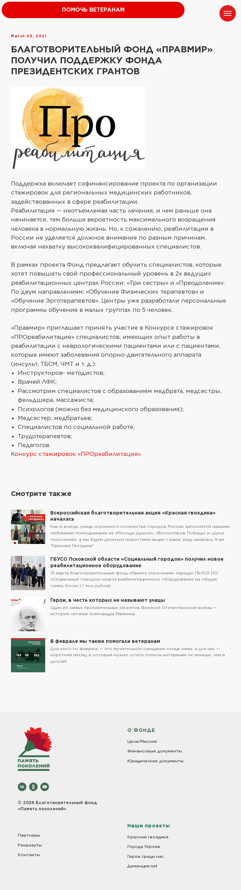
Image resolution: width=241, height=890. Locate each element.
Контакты (29, 854)
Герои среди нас (145, 856)
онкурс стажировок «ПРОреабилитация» (78, 453)
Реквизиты (30, 845)
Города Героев (143, 846)
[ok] (33, 787)
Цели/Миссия (142, 741)
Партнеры (29, 835)
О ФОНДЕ (141, 730)
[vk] (22, 787)
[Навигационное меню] (227, 13)
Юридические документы (155, 760)
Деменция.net (142, 865)
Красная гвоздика (147, 836)
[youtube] (44, 787)
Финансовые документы (154, 750)
